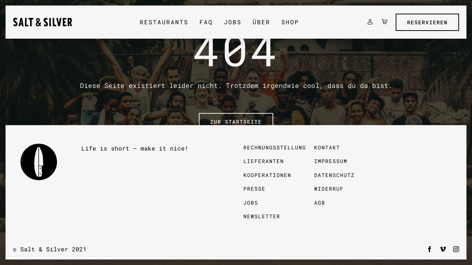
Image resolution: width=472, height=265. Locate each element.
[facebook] (430, 249)
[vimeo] (443, 249)
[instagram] (456, 249)
